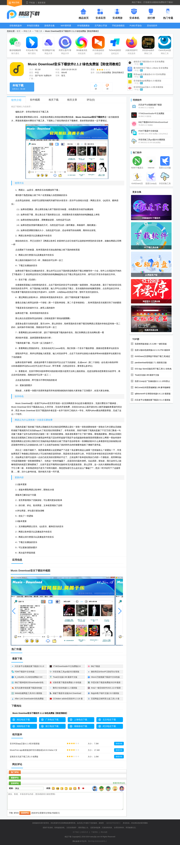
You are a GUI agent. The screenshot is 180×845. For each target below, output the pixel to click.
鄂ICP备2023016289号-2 (97, 841)
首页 (18, 31)
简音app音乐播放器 (149, 74)
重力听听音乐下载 (150, 68)
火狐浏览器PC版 (131, 44)
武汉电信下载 (109, 726)
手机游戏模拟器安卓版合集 (118, 27)
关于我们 (76, 832)
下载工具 (38, 31)
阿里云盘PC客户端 (65, 44)
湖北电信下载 (23, 719)
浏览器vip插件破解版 (148, 44)
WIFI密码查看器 (66, 27)
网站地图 (104, 832)
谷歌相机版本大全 (15, 27)
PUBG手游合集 (136, 27)
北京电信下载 (109, 719)
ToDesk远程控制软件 (115, 44)
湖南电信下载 (23, 726)
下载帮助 (94, 832)
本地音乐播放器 (33, 27)
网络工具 (27, 31)
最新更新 (42, 3)
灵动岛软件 (152, 25)
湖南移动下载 (80, 726)
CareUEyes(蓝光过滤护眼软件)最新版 (164, 44)
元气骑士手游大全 (101, 27)
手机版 (32, 3)
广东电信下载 (52, 719)
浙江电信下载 (52, 726)
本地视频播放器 (83, 27)
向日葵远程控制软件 (98, 44)
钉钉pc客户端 (31, 43)
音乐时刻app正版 (148, 87)
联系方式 (84, 832)
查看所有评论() (119, 783)
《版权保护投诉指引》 (113, 823)
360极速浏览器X (81, 44)
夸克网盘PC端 (48, 43)
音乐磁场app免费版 (147, 81)
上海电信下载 (80, 719)
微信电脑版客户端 (15, 44)
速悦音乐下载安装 (148, 61)
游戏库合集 (49, 25)
